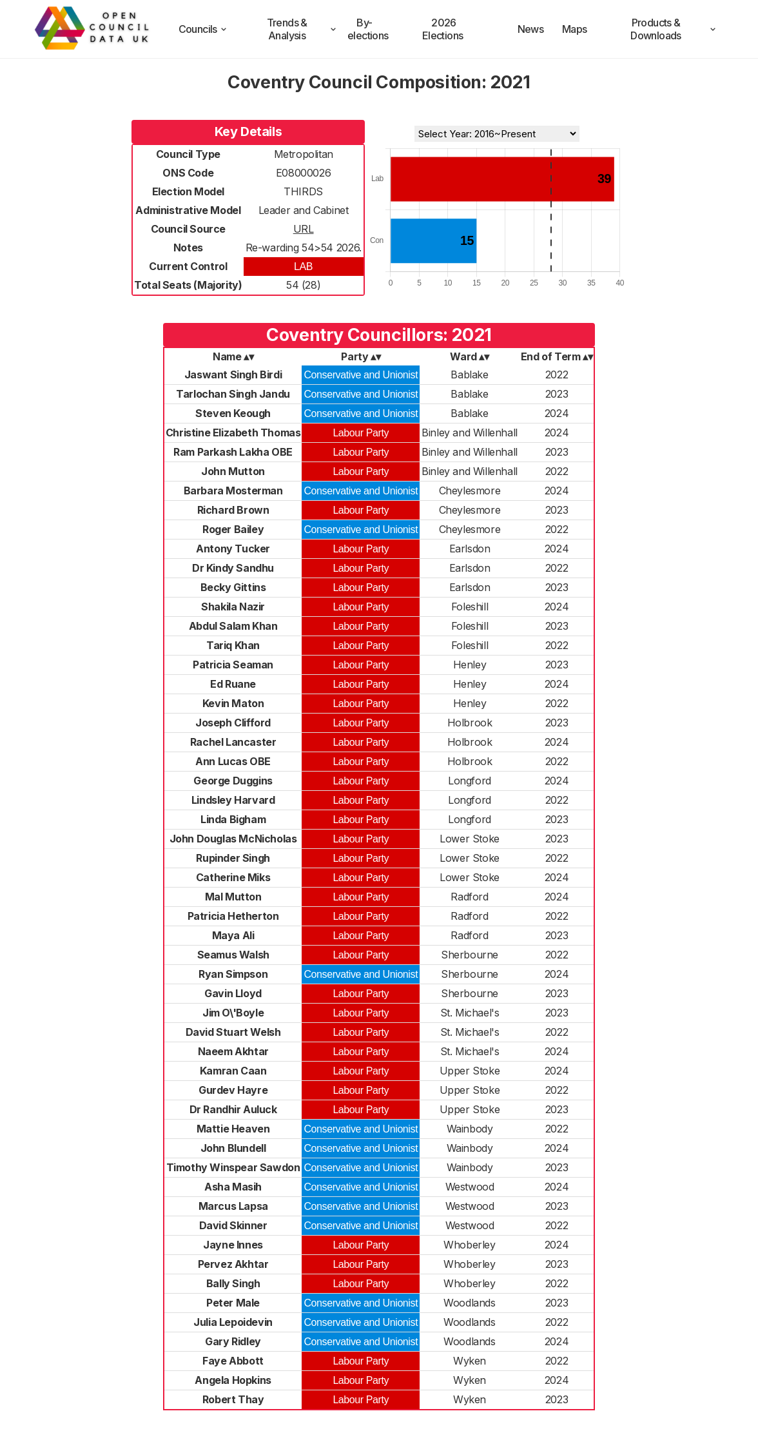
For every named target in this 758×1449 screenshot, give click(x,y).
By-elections (368, 29)
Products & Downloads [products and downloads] (673, 29)
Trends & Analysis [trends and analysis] (302, 29)
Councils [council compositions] (204, 29)
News (531, 29)
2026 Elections (442, 29)
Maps (574, 29)
